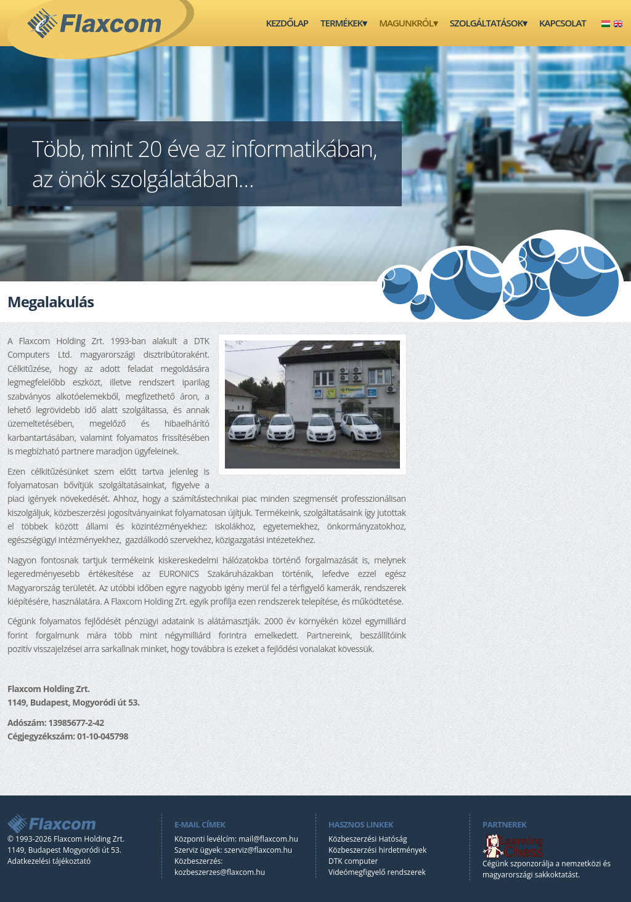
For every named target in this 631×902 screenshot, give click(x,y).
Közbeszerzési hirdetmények (377, 850)
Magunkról (406, 23)
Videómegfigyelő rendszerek (377, 872)
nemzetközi (581, 863)
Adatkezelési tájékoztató (49, 861)
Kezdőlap (287, 23)
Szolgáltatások (486, 23)
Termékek (341, 23)
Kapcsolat (562, 23)
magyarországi (507, 874)
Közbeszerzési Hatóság (367, 839)
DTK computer (353, 861)
